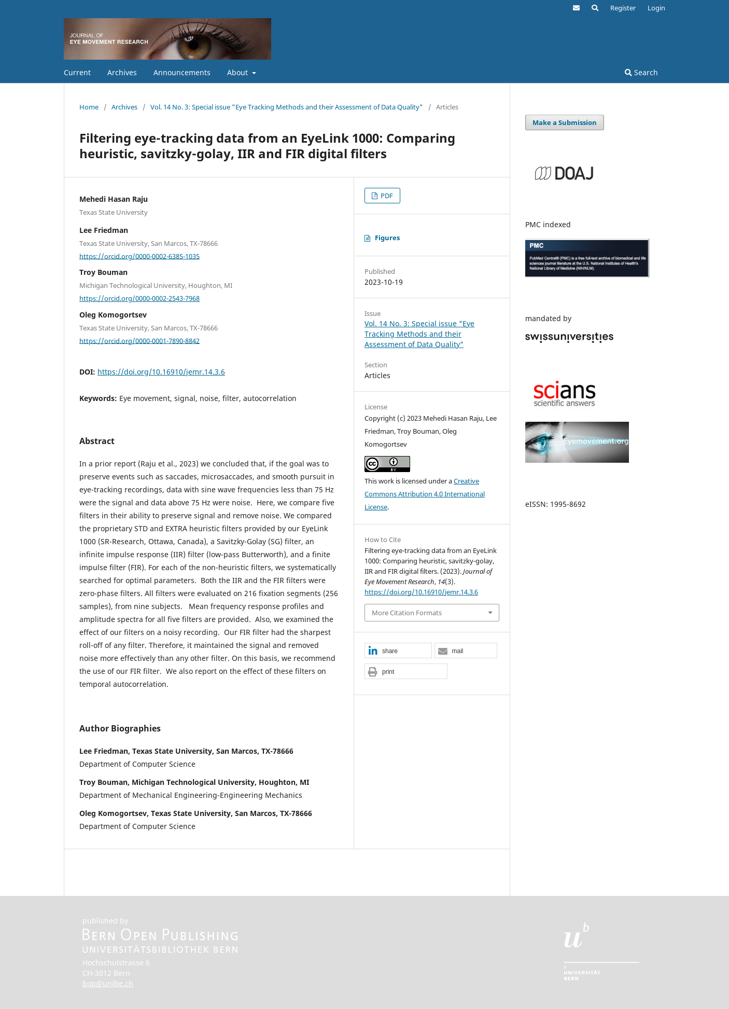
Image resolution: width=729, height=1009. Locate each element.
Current (77, 72)
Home (89, 107)
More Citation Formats (407, 612)
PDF (386, 195)
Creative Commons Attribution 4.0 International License (424, 494)
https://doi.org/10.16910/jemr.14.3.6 (161, 372)
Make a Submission (564, 122)
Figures (387, 237)
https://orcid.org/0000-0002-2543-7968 (139, 298)
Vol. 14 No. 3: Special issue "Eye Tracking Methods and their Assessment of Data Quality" (286, 107)
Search (641, 72)
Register (623, 7)
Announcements (182, 72)
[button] (398, 651)
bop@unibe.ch (107, 983)
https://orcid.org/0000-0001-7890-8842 (139, 340)
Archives (122, 72)
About (238, 72)
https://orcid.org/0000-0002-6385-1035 (139, 255)
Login (656, 7)
